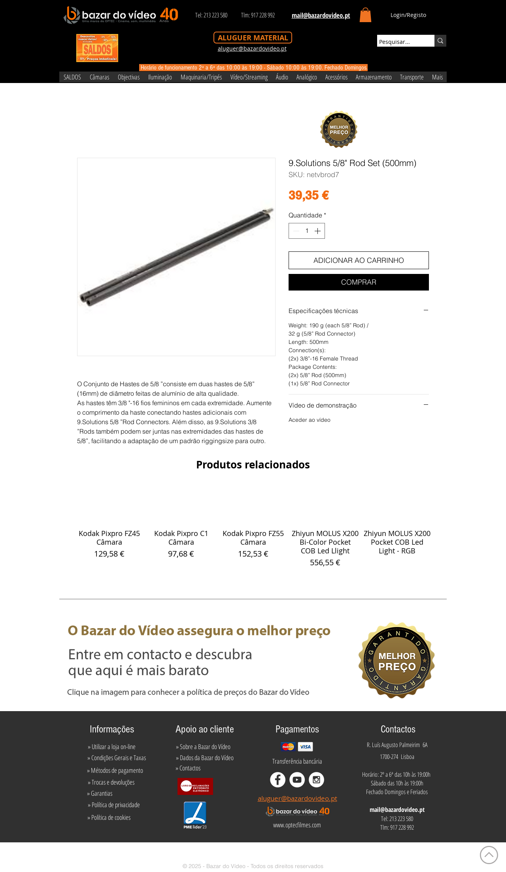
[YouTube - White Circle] (297, 779)
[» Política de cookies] (109, 817)
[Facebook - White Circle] (277, 779)
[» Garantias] (99, 792)
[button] (365, 15)
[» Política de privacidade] (113, 804)
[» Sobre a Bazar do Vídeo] (203, 746)
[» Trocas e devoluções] (111, 781)
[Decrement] (295, 230)
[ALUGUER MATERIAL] (252, 37)
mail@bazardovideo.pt (397, 809)
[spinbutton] (307, 230)
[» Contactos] (188, 767)
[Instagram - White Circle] (316, 779)
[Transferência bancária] (297, 760)
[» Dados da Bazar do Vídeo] (204, 757)
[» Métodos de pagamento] (115, 770)
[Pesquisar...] (398, 42)
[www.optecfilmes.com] (297, 824)
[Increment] (318, 230)
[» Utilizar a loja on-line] (111, 746)
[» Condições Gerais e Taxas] (116, 757)
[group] (253, 527)
